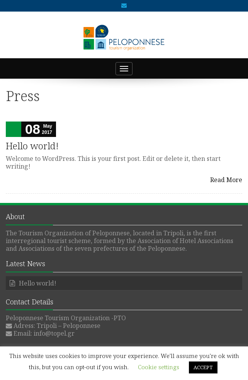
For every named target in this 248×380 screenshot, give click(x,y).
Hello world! (32, 145)
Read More (226, 180)
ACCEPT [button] (203, 367)
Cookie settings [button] (158, 367)
